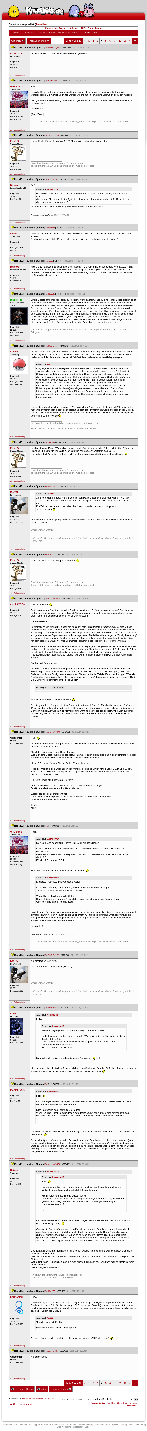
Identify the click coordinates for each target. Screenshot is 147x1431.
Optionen (17, 41)
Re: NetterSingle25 (53, 47)
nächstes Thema (61, 1389)
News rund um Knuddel (62, 33)
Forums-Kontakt (98, 1403)
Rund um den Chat (40, 33)
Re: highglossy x (52, 179)
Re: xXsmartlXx (51, 1351)
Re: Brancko (50, 228)
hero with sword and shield (33, 1399)
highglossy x (52, 189)
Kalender (74, 28)
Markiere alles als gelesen (21, 1404)
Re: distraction (51, 81)
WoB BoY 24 (52, 1015)
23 (125, 41)
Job (87, 1427)
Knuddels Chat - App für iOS (63, 1425)
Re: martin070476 (52, 599)
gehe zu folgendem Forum (72, 1399)
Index (41, 1389)
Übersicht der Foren (55, 28)
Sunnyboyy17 (53, 839)
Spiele (115, 1425)
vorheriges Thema (22, 1389)
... (115, 41)
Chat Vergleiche (64, 1427)
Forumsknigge (95, 28)
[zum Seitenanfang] (18, 75)
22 (120, 41)
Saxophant (49, 1399)
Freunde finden (85, 1425)
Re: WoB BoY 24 (52, 135)
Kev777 (50, 1318)
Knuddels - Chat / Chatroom (119, 1403)
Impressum (78, 1427)
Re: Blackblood (51, 346)
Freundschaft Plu (102, 1425)
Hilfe (83, 28)
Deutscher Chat (10, 1425)
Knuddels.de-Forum (20, 33)
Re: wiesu (49, 261)
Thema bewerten (38, 41)
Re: (46, 826)
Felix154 (50, 494)
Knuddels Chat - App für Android (33, 1425)
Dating (123, 1425)
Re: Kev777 (50, 554)
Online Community (136, 1425)
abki (48, 364)
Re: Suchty (49, 442)
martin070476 (53, 1171)
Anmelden (41, 24)
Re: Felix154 (50, 486)
